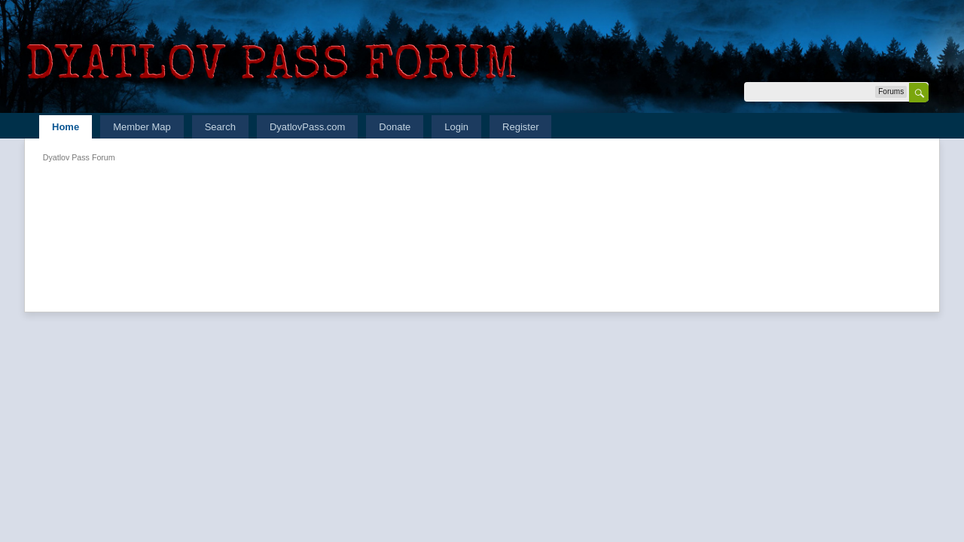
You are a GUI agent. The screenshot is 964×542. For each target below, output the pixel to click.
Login (456, 126)
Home (65, 126)
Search (220, 126)
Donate (394, 126)
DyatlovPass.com (307, 126)
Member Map (142, 126)
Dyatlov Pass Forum (79, 157)
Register (520, 126)
